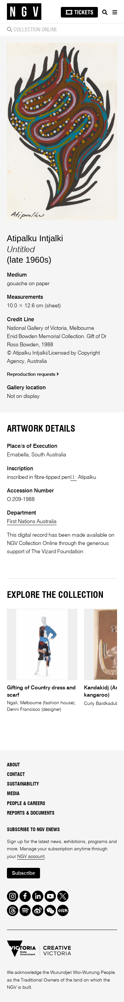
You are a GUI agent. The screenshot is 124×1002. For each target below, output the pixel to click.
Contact (16, 774)
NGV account (31, 856)
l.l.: (73, 477)
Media (13, 793)
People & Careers (26, 803)
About (13, 765)
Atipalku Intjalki (35, 238)
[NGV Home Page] (24, 11)
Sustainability (23, 784)
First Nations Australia (32, 521)
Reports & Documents (31, 813)
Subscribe (23, 873)
